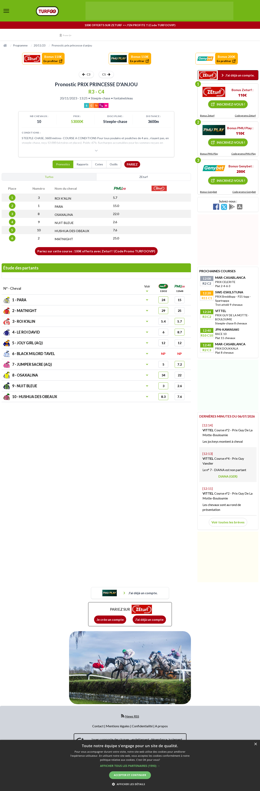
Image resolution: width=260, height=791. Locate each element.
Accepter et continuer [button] (130, 775)
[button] (130, 766)
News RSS (132, 716)
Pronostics (63, 164)
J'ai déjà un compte (149, 619)
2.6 (115, 222)
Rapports (82, 164)
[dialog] (130, 765)
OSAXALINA (64, 214)
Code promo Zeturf (245, 115)
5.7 (115, 197)
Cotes (99, 164)
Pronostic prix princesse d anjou (72, 45)
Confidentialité (142, 726)
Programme (20, 45)
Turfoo (49, 177)
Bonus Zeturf (207, 115)
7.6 (115, 230)
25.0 (116, 238)
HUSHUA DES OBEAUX (72, 231)
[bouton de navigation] (6, 11)
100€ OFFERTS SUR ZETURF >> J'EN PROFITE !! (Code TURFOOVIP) (130, 25)
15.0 (116, 206)
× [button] (255, 744)
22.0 (116, 214)
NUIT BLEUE (64, 223)
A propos (161, 726)
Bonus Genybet (208, 191)
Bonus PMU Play (209, 153)
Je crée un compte (110, 619)
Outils (114, 164)
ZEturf (143, 177)
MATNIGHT (64, 239)
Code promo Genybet (244, 191)
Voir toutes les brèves (228, 522)
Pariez (132, 164)
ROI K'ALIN (63, 198)
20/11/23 (40, 45)
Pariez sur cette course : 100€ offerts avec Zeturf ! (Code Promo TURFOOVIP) (96, 251)
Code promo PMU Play (243, 153)
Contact (98, 726)
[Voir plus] (96, 150)
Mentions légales (118, 726)
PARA (59, 206)
